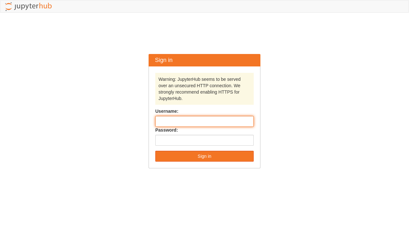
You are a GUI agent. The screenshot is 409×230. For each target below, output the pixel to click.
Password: (166, 130)
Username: (166, 111)
